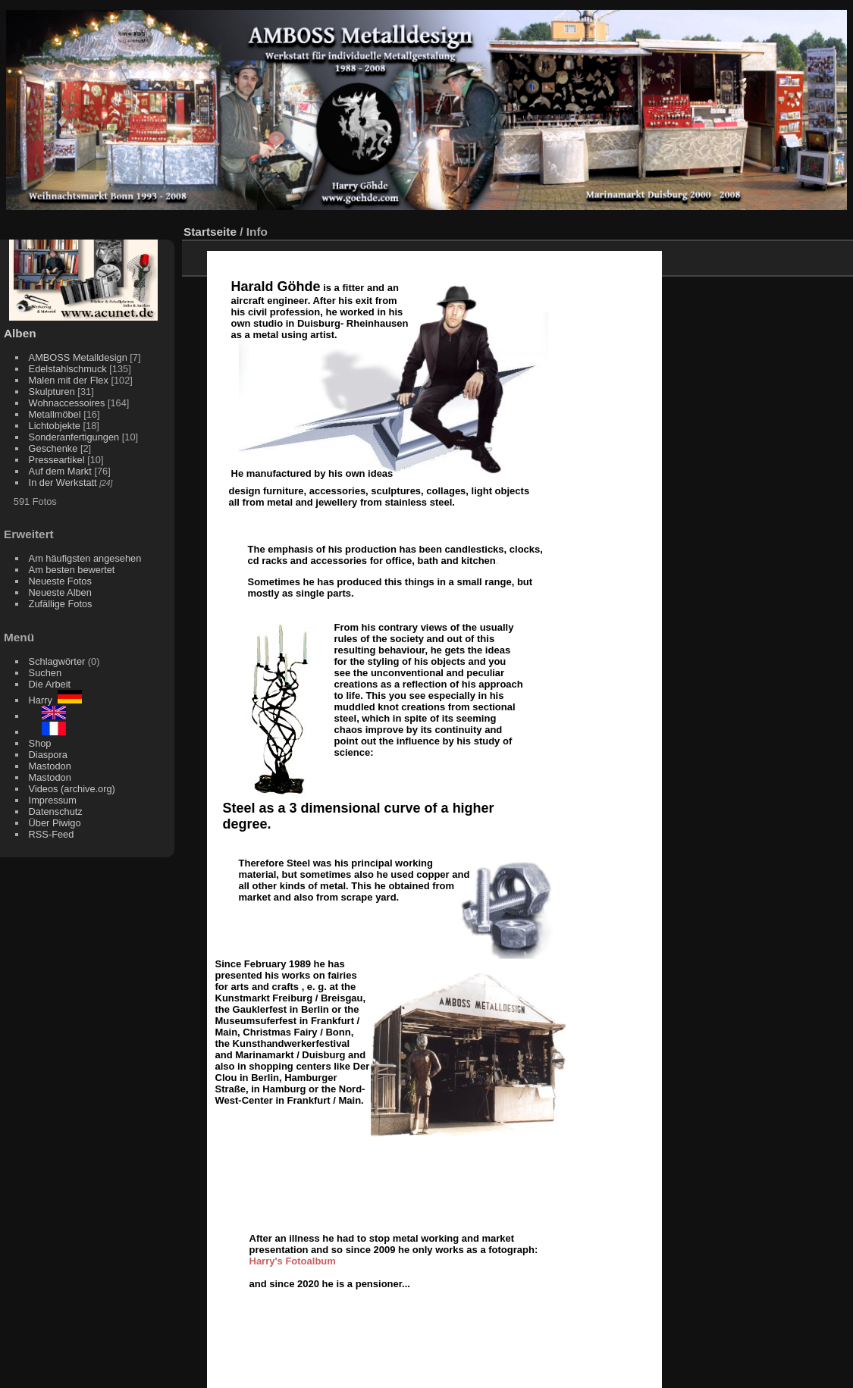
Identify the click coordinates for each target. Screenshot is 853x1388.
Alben (20, 333)
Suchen (45, 672)
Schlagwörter (57, 661)
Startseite (210, 231)
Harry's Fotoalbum (292, 1261)
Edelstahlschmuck (68, 368)
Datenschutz (56, 811)
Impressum (53, 800)
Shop (40, 743)
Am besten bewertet (72, 569)
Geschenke (53, 448)
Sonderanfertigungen (74, 437)
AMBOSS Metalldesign (78, 357)
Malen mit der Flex (68, 380)
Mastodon (50, 766)
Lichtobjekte (54, 425)
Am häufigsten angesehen (85, 558)
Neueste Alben (60, 592)
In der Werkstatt (63, 482)
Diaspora (48, 754)
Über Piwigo (55, 823)
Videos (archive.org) (72, 788)
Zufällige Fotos (61, 603)
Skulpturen (52, 391)
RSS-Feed (51, 834)
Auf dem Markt (60, 471)
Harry (55, 700)
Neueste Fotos (60, 581)
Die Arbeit (50, 684)
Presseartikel (57, 459)
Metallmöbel (55, 414)
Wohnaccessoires (67, 403)
